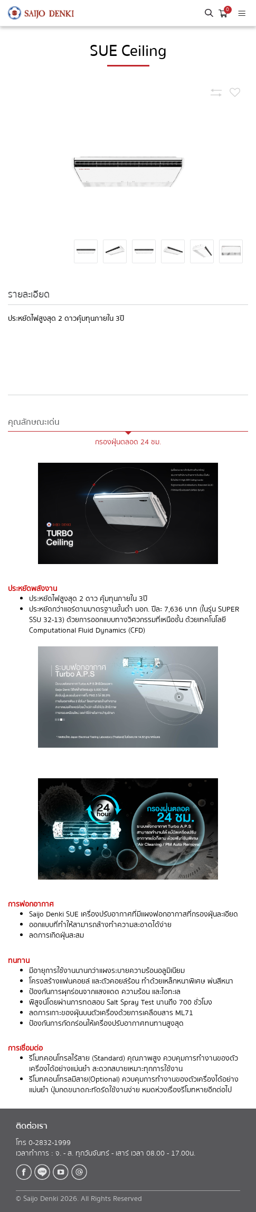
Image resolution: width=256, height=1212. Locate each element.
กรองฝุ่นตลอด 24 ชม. (128, 442)
